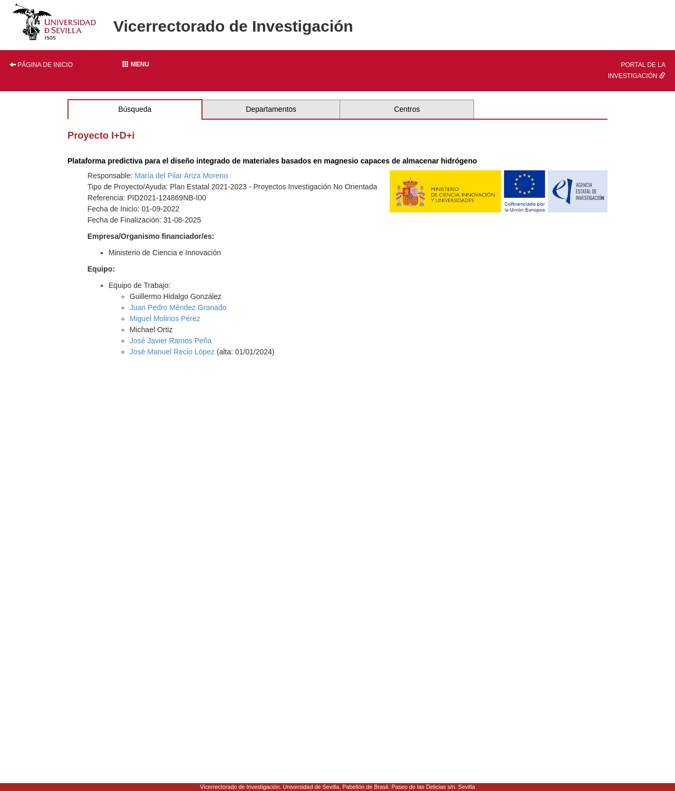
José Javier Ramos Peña (171, 340)
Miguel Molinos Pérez (165, 318)
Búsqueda (134, 109)
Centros (407, 109)
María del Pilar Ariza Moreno (181, 175)
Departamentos (271, 109)
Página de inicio (41, 65)
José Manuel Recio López (172, 352)
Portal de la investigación (637, 70)
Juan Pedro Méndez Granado (178, 307)
